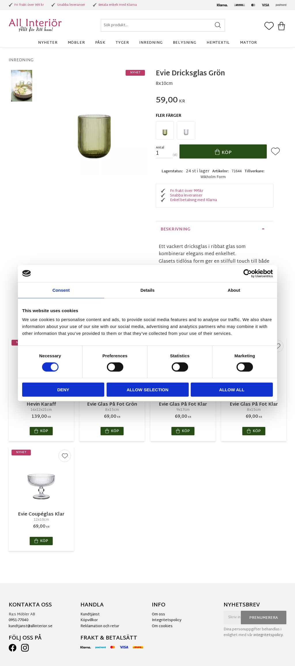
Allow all (232, 389)
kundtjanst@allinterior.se (30, 626)
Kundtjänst (90, 614)
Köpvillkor (89, 620)
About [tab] (234, 289)
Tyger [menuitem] (122, 42)
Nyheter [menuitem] (48, 42)
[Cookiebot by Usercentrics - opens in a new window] (247, 273)
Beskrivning (175, 229)
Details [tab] (147, 289)
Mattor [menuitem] (248, 42)
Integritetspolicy (166, 620)
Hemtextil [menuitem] (218, 42)
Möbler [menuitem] (76, 42)
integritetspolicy (268, 635)
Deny (63, 389)
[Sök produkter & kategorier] (163, 25)
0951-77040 (18, 620)
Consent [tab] (61, 289)
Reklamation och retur (99, 626)
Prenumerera (263, 618)
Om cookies (162, 626)
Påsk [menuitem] (100, 42)
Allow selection (148, 389)
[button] (269, 26)
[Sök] (218, 25)
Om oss (158, 614)
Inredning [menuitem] (150, 42)
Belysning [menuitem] (184, 42)
